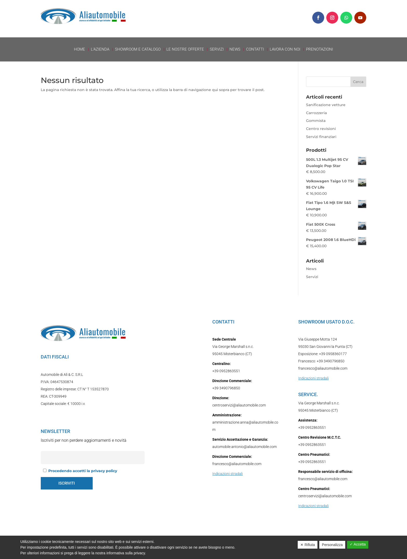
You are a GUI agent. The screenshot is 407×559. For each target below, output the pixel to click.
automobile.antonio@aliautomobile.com (244, 447)
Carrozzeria (316, 113)
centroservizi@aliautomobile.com (239, 405)
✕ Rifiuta (307, 545)
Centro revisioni (321, 128)
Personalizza (332, 545)
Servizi (217, 49)
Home (79, 49)
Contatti (255, 49)
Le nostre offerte (185, 49)
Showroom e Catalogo (138, 49)
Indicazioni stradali (227, 474)
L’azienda (100, 49)
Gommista (315, 120)
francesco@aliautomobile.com (236, 464)
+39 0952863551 (226, 371)
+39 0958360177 (333, 354)
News (234, 49)
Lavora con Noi (285, 49)
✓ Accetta (358, 544)
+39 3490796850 (226, 388)
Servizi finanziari (321, 136)
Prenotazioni (319, 49)
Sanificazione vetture (325, 104)
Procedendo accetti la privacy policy (82, 470)
